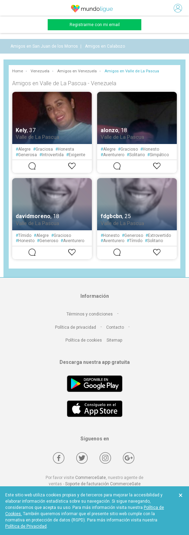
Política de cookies (83, 340)
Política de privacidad (75, 327)
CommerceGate (90, 477)
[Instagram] (105, 458)
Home (17, 71)
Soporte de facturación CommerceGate (103, 483)
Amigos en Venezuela (77, 71)
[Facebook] (58, 458)
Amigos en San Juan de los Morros (44, 46)
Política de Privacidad (26, 526)
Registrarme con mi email (95, 24)
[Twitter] (82, 458)
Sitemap (114, 340)
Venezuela (40, 71)
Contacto (115, 327)
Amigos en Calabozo (105, 46)
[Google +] (128, 458)
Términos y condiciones (89, 314)
